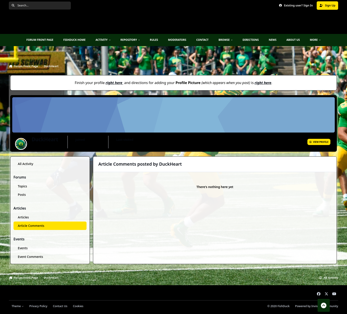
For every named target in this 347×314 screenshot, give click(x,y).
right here (114, 82)
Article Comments (31, 226)
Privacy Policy (38, 306)
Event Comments (30, 256)
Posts (22, 194)
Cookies (78, 306)
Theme (18, 306)
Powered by (316, 306)
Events (23, 248)
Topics (22, 186)
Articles (23, 217)
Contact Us (60, 306)
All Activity (25, 164)
